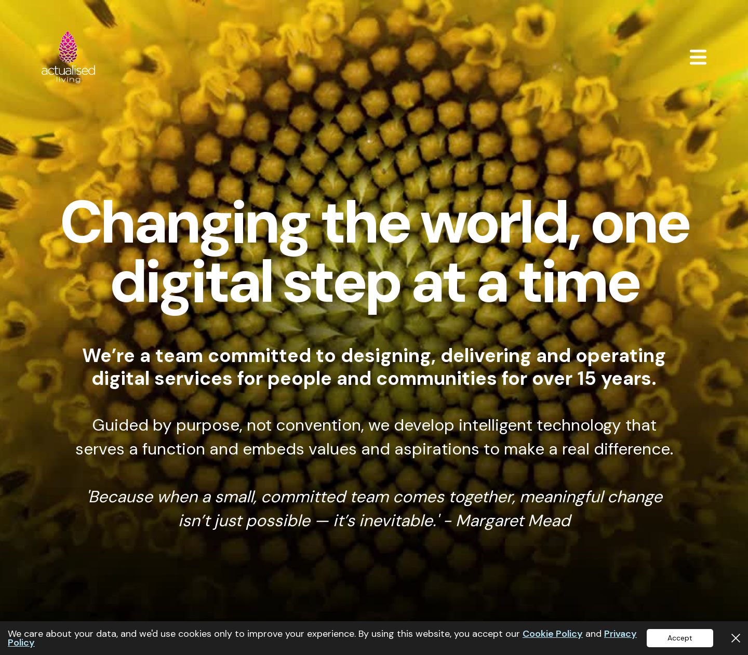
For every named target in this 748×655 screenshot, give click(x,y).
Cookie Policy (553, 633)
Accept (679, 638)
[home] (68, 57)
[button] (698, 57)
